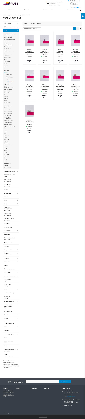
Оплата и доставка (48, 10)
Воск (5, 203)
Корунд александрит (8, 53)
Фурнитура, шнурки (8, 334)
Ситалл (6, 104)
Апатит (5, 158)
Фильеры (6, 330)
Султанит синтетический (7, 47)
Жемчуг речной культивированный (10, 75)
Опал (5, 43)
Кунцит (5, 152)
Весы (5, 200)
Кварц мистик (7, 109)
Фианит (6, 50)
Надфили (6, 258)
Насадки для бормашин (10, 249)
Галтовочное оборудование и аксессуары (8, 209)
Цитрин (6, 68)
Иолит (5, 148)
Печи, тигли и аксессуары (7, 285)
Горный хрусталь (8, 105)
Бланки (6, 189)
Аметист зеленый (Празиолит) (8, 90)
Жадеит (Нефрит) (8, 124)
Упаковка (6, 327)
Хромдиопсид (7, 102)
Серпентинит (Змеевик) (9, 126)
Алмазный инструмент (9, 171)
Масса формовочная (9, 242)
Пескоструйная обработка (7, 280)
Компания (11, 10)
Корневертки (7, 230)
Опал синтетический (8, 44)
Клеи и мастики (8, 227)
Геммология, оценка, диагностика (9, 219)
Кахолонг (6, 150)
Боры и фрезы (7, 193)
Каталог (27, 10)
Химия (5, 337)
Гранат (5, 66)
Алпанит (6, 59)
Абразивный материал (9, 26)
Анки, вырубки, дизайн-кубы (9, 175)
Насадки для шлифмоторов (7, 254)
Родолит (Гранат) (8, 92)
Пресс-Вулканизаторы (9, 293)
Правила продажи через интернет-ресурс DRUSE (8, 395)
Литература (7, 234)
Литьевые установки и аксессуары (9, 238)
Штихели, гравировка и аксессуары (9, 350)
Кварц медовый (7, 115)
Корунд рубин (7, 55)
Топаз (5, 63)
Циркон (6, 141)
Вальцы (6, 196)
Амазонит (6, 156)
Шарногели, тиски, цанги (8, 342)
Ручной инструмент (9, 315)
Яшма (5, 100)
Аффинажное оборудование (7, 180)
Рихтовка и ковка (8, 311)
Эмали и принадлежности (8, 355)
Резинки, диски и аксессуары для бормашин (8, 306)
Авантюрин (6, 154)
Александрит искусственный (7, 118)
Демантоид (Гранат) (8, 120)
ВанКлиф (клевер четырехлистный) (8, 36)
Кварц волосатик (8, 111)
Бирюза (6, 98)
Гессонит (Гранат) (8, 144)
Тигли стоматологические (9, 322)
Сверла (6, 318)
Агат (5, 128)
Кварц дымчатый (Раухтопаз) (8, 83)
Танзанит (6, 94)
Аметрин (6, 143)
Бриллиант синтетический (10, 34)
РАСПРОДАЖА (7, 23)
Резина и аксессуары (9, 301)
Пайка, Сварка (7, 272)
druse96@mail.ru (68, 405)
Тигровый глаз (7, 167)
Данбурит (6, 159)
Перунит (6, 137)
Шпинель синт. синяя (8, 51)
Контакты (70, 10)
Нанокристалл (7, 61)
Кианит (5, 161)
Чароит (6, 146)
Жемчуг (6, 72)
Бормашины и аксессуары (7, 185)
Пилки (5, 289)
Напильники (7, 261)
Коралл (6, 96)
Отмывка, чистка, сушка (10, 268)
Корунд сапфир (7, 57)
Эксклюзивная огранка (9, 39)
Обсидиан (6, 135)
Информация (33, 388)
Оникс (5, 133)
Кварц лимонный (8, 113)
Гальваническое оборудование (8, 214)
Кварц (5, 131)
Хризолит (6, 70)
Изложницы (7, 223)
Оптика (6, 265)
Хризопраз (6, 139)
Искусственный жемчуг (9, 78)
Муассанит (6, 41)
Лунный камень (7, 163)
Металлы (6, 246)
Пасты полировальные (9, 276)
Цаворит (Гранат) (8, 122)
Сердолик (6, 129)
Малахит (6, 165)
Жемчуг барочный (10, 81)
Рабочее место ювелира (7, 297)
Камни (5, 30)
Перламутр (6, 107)
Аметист (6, 65)
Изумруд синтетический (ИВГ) (8, 87)
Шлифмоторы (7, 346)
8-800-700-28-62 (75, 1)
